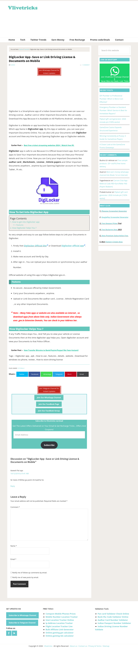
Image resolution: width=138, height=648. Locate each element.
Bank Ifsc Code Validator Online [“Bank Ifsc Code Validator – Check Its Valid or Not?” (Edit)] (113, 617)
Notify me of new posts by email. (25, 577)
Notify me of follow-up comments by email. (29, 572)
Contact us (82, 646)
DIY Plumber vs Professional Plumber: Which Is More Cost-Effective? (111, 99)
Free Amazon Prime (109, 223)
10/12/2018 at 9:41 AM (20, 473)
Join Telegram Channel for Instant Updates (49, 389)
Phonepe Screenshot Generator (114, 211)
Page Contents (18, 218)
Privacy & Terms (94, 646)
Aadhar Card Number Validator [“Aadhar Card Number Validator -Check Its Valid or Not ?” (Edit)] (113, 620)
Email (13, 559)
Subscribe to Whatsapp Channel (22, 615)
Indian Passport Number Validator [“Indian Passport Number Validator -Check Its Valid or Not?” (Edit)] (114, 623)
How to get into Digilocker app (25, 222)
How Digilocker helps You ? (24, 228)
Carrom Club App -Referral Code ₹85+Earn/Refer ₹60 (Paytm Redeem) (114, 183)
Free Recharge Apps (109, 229)
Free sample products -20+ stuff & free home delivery (113, 163)
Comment (15, 507)
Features (19, 225)
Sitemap (106, 646)
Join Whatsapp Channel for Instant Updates (49, 71)
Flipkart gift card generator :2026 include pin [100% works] (114, 195)
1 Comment (86, 65)
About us (73, 646)
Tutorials (21, 368)
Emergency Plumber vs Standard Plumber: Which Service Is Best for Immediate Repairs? (113, 110)
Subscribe (49, 445)
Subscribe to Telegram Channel (22, 623)
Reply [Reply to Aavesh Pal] (13, 486)
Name (14, 546)
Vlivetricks (22, 7)
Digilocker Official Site (35, 245)
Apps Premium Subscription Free (114, 235)
